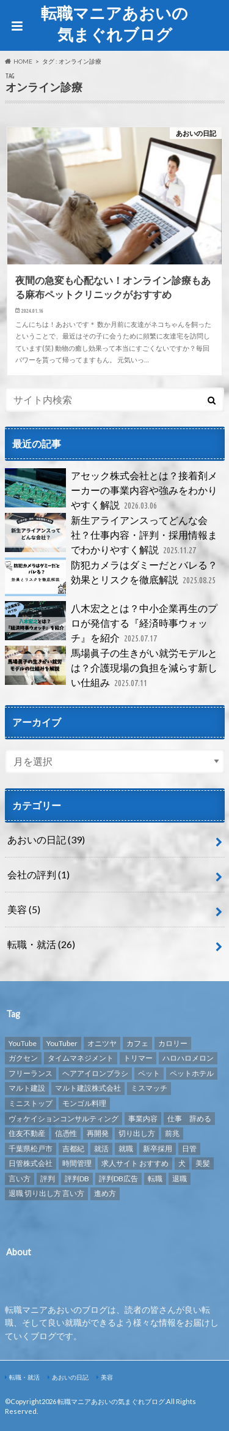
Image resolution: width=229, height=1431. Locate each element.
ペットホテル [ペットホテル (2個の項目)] (192, 1073)
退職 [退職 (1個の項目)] (179, 1178)
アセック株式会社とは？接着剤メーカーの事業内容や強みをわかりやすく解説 (111, 490)
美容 (23, 909)
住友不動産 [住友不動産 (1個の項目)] (27, 1133)
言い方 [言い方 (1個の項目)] (20, 1178)
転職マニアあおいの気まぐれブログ (114, 23)
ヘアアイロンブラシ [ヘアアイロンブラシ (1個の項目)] (95, 1073)
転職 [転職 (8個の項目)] (155, 1178)
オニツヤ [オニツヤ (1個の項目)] (102, 1043)
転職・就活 (41, 944)
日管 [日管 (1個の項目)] (189, 1148)
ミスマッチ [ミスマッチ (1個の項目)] (149, 1088)
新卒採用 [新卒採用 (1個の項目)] (157, 1148)
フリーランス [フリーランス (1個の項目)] (31, 1073)
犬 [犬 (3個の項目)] (182, 1163)
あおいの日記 (46, 839)
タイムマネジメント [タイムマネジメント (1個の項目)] (81, 1058)
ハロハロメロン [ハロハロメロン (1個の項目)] (188, 1058)
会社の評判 (38, 874)
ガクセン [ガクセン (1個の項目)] (23, 1058)
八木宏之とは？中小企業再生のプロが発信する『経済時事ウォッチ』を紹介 (111, 623)
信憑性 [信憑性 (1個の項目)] (66, 1133)
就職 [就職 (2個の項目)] (125, 1148)
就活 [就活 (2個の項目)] (101, 1148)
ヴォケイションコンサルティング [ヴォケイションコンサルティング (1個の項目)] (63, 1118)
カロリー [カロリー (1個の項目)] (172, 1043)
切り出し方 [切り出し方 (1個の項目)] (136, 1133)
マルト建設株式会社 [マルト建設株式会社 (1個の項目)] (88, 1088)
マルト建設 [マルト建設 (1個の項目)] (27, 1088)
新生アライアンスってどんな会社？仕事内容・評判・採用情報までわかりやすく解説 (111, 535)
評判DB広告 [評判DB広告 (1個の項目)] (118, 1178)
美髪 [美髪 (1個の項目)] (202, 1163)
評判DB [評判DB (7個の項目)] (77, 1178)
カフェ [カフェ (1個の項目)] (137, 1043)
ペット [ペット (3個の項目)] (149, 1073)
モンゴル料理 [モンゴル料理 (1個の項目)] (84, 1103)
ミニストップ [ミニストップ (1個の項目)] (31, 1103)
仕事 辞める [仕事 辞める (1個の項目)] (189, 1118)
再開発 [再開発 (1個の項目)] (98, 1133)
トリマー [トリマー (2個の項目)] (138, 1058)
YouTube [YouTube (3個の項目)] (23, 1043)
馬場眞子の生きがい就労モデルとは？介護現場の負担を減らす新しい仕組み (111, 668)
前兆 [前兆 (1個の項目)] (172, 1133)
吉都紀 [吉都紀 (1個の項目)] (73, 1148)
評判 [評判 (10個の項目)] (47, 1178)
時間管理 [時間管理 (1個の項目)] (77, 1163)
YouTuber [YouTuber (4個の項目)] (62, 1043)
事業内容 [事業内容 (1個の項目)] (143, 1118)
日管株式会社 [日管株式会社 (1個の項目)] (31, 1163)
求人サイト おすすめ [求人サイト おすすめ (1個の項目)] (135, 1163)
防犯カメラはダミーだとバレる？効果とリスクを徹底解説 (112, 577)
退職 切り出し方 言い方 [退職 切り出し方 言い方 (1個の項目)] (46, 1193)
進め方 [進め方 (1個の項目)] (105, 1193)
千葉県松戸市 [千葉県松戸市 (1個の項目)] (31, 1148)
